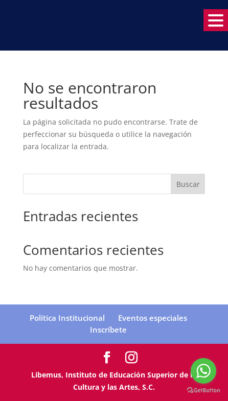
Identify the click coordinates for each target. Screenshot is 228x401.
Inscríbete (108, 329)
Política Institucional (67, 318)
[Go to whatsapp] (203, 371)
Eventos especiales (152, 318)
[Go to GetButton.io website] (203, 390)
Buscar (188, 184)
